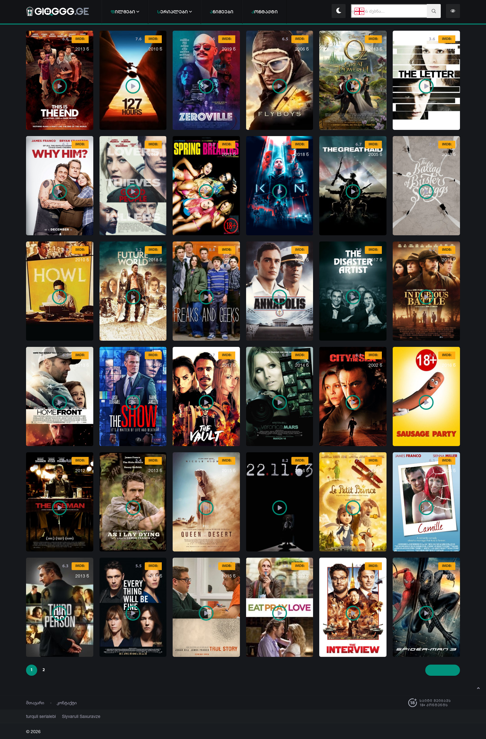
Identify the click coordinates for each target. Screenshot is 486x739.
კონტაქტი (67, 702)
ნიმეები (221, 12)
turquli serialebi (38, 716)
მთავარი (35, 702)
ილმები (125, 12)
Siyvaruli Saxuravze (74, 716)
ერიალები (174, 12)
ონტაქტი (264, 12)
